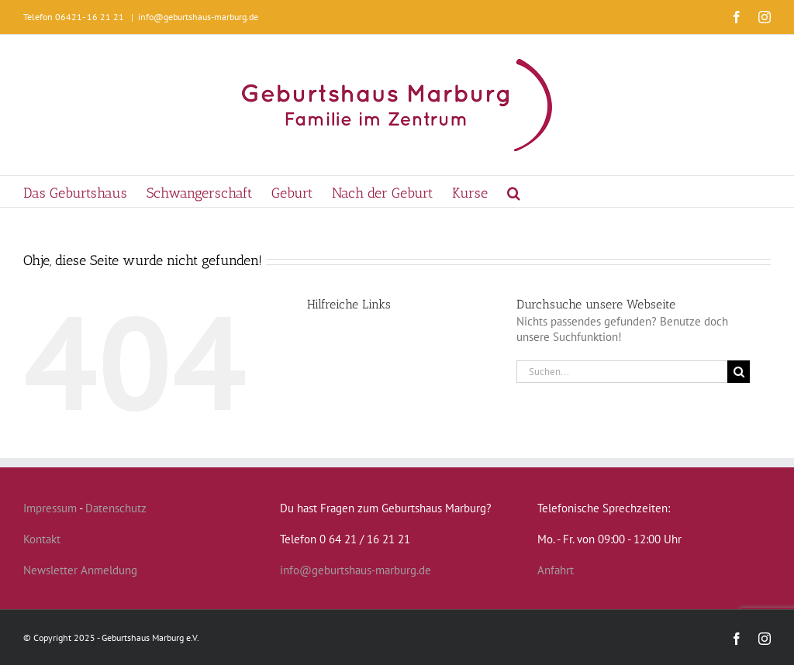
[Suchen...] (621, 371)
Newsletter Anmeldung (80, 570)
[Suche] (738, 371)
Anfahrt (555, 570)
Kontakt (41, 539)
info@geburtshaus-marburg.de (198, 16)
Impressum (50, 508)
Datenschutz (116, 508)
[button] (513, 191)
